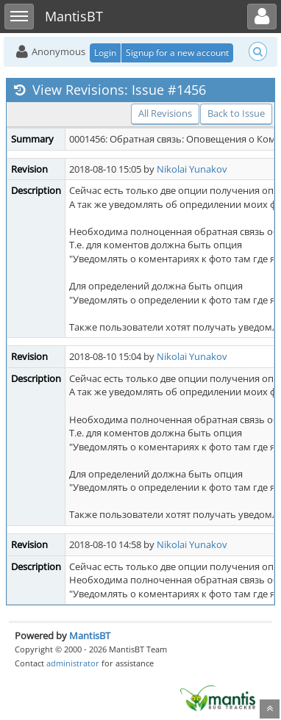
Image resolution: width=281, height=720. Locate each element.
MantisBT (89, 635)
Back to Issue (236, 113)
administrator (72, 663)
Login (105, 52)
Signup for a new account (177, 52)
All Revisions (165, 113)
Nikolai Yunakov (192, 169)
